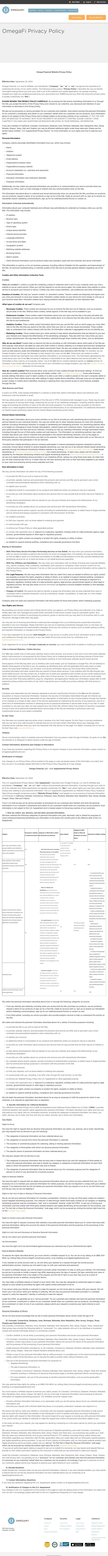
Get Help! (76, 2)
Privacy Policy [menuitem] (80, 1526)
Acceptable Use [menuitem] (80, 1529)
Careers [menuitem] (46, 1526)
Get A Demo (77, 17)
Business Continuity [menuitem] (66, 1526)
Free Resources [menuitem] (60, 10)
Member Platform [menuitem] (97, 1529)
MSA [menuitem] (77, 1532)
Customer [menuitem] (49, 10)
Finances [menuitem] (94, 1534)
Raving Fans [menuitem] (73, 10)
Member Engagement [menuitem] (98, 1526)
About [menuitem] (40, 10)
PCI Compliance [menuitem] (65, 1529)
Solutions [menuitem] (33, 10)
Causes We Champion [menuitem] (50, 1532)
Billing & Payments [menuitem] (97, 1523)
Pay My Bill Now (96, 17)
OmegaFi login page (16, 1211)
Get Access (101, 2)
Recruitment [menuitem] (95, 1532)
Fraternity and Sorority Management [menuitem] (99, 1538)
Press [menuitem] (45, 1529)
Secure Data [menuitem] (63, 1523)
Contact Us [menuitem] (47, 1523)
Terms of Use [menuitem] (80, 1523)
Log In (88, 2)
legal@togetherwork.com (12, 640)
